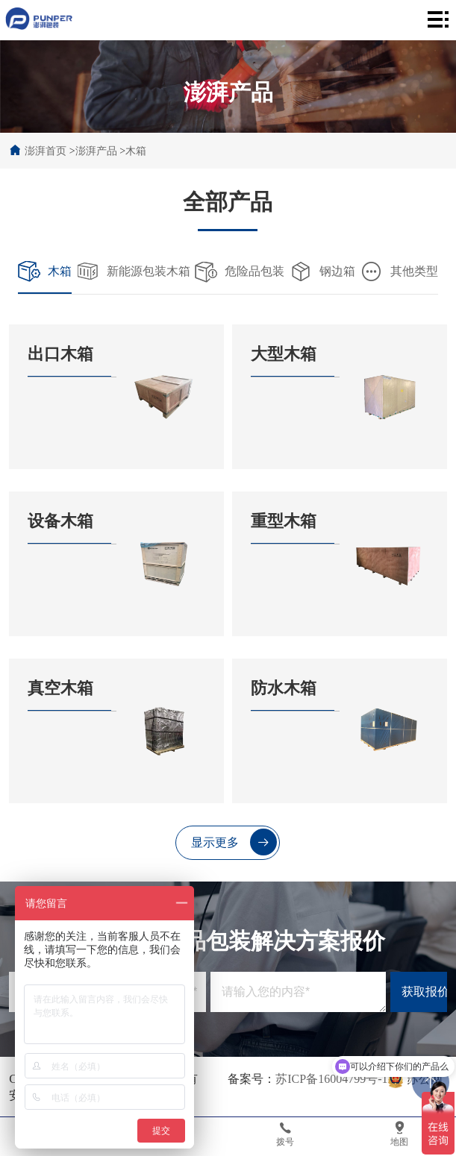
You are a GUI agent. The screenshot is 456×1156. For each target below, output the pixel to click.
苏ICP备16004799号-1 (331, 1078)
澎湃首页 (45, 151)
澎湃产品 (96, 151)
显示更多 (234, 842)
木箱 (135, 151)
